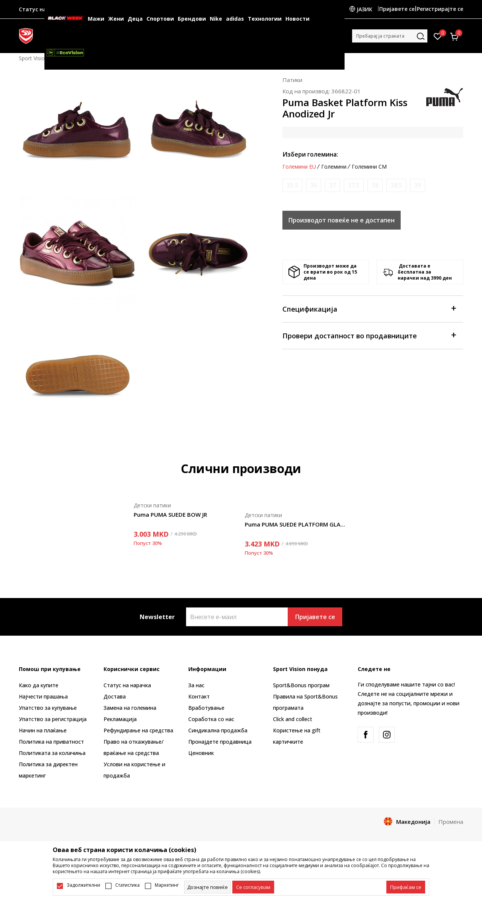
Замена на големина (130, 707)
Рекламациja (120, 719)
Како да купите (38, 685)
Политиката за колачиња (52, 752)
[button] (389, 36)
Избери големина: (310, 154)
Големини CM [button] (369, 167)
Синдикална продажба (217, 730)
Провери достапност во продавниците (369, 335)
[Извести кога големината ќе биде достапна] (292, 185)
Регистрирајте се (440, 8)
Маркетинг (167, 885)
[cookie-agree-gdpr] (253, 887)
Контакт (199, 696)
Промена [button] (450, 821)
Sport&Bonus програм (301, 685)
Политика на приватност (51, 741)
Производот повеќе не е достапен (341, 220)
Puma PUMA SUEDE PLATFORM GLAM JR (296, 524)
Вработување (206, 707)
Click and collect (292, 719)
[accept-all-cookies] (405, 887)
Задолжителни (83, 885)
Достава (115, 696)
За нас (196, 685)
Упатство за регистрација (53, 719)
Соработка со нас (211, 719)
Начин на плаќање (43, 730)
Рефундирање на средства (138, 730)
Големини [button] (333, 167)
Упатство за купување (48, 707)
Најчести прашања (43, 696)
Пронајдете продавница (220, 741)
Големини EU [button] (299, 167)
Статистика (127, 885)
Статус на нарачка (127, 685)
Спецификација (369, 308)
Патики (292, 80)
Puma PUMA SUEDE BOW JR (170, 514)
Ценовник (201, 752)
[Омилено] (437, 35)
